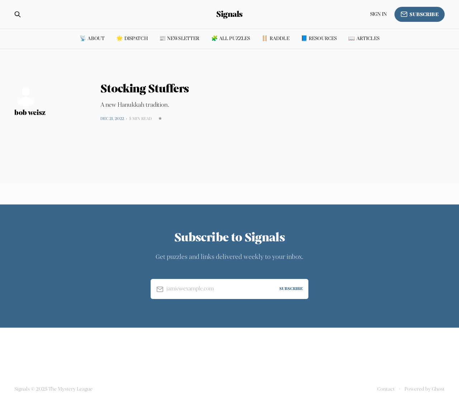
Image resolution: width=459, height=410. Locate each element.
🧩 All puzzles (230, 38)
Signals (229, 14)
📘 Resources (319, 38)
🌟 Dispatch (132, 38)
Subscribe (420, 14)
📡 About (92, 38)
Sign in (378, 14)
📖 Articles (363, 38)
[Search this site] (17, 14)
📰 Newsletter (179, 38)
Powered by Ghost (424, 389)
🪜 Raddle (275, 38)
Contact (386, 389)
